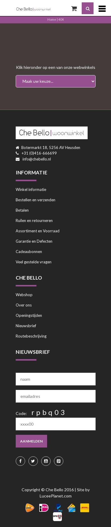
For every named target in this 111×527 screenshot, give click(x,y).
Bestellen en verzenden (35, 199)
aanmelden (31, 441)
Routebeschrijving (31, 336)
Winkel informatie (31, 189)
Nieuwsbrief (26, 325)
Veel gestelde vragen (34, 262)
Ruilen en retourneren (34, 220)
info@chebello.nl (36, 159)
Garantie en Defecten (34, 241)
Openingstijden (29, 315)
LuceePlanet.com (56, 495)
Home (51, 19)
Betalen (22, 210)
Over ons (24, 305)
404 (61, 19)
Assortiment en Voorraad (37, 230)
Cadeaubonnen (29, 251)
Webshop (24, 294)
